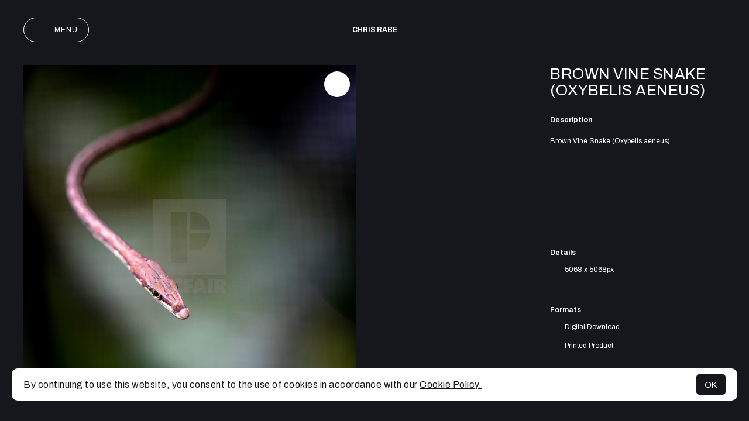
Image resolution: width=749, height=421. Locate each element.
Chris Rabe (374, 30)
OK (711, 384)
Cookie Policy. (451, 384)
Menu (56, 30)
